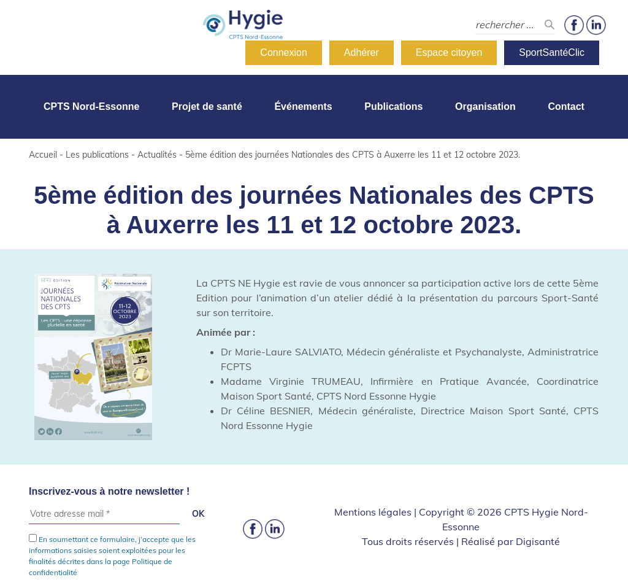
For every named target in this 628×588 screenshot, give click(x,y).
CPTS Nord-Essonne (91, 106)
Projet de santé (207, 106)
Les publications (97, 154)
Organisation (485, 106)
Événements (303, 106)
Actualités (157, 154)
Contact (566, 106)
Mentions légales (373, 512)
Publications (393, 106)
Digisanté (538, 541)
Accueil (43, 154)
